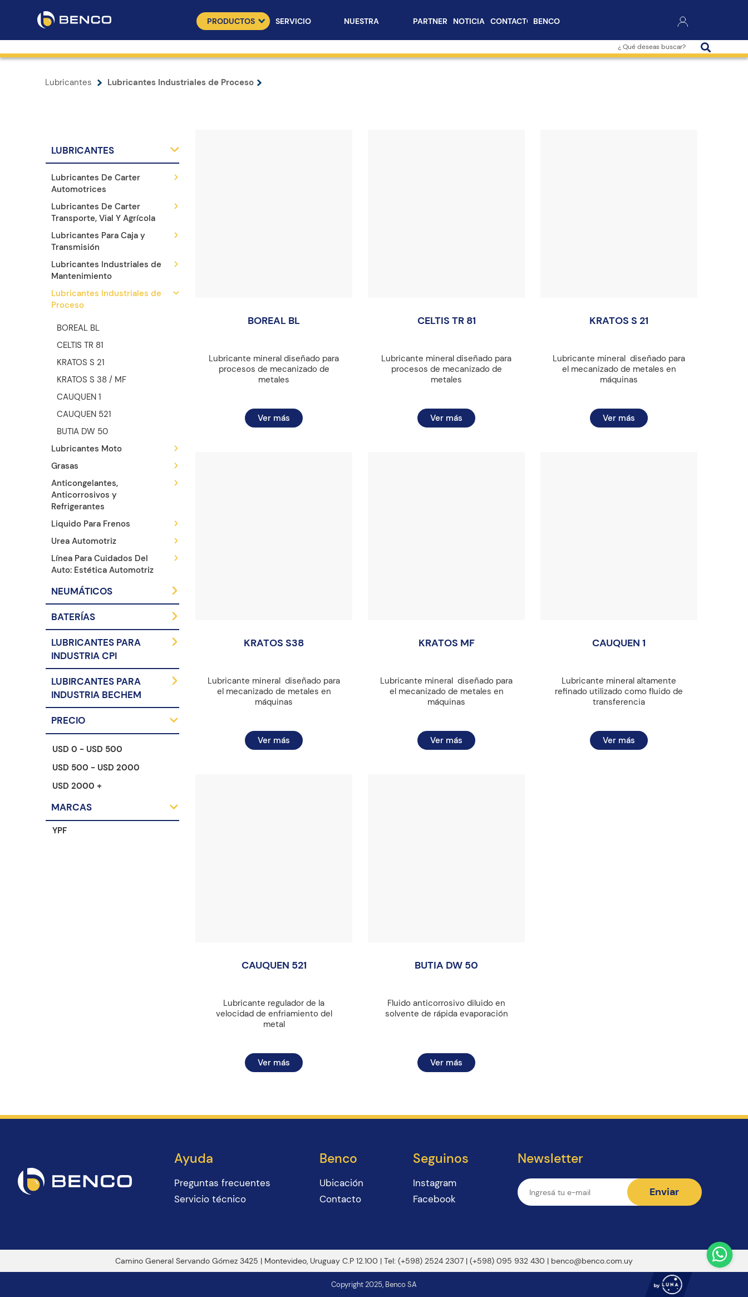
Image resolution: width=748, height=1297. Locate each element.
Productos (236, 21)
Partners (430, 21)
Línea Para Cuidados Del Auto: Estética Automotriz (102, 564)
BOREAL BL (78, 327)
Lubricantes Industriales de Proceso (184, 82)
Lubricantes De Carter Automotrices (95, 183)
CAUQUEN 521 (84, 414)
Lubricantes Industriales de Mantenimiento (106, 270)
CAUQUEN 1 (79, 396)
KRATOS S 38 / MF (91, 379)
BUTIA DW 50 (82, 431)
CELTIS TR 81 (80, 345)
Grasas (64, 465)
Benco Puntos (548, 23)
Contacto (509, 21)
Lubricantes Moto (86, 448)
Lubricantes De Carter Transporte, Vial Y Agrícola (103, 212)
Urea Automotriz (83, 541)
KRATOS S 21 (81, 362)
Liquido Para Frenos (90, 523)
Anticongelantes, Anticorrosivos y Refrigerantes (84, 495)
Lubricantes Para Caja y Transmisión (98, 241)
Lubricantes (76, 82)
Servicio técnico (293, 23)
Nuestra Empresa (362, 23)
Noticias (469, 21)
